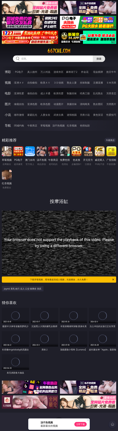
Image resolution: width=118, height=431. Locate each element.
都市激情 (19, 114)
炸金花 (84, 72)
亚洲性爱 (19, 93)
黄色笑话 (98, 114)
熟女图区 (98, 104)
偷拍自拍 (32, 93)
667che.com (58, 51)
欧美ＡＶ (45, 82)
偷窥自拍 (19, 104)
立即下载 (80, 424)
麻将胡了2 (71, 72)
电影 (8, 93)
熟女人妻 (72, 82)
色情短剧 (85, 125)
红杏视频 (72, 125)
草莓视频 (45, 125)
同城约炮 (19, 125)
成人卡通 (45, 93)
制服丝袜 (72, 93)
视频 (8, 82)
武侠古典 (58, 114)
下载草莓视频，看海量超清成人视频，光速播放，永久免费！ (72, 279)
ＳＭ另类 (111, 82)
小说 (8, 115)
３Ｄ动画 (58, 82)
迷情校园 (72, 114)
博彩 (8, 72)
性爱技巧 (111, 114)
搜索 (98, 58)
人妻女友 (45, 114)
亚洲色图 (32, 104)
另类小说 (85, 114)
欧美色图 (45, 104)
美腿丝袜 (72, 104)
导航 (8, 125)
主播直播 (98, 82)
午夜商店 (32, 125)
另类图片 (111, 104)
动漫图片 (58, 104)
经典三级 (85, 93)
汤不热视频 (58, 125)
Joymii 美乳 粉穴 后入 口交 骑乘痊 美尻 (22, 288)
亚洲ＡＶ (19, 82)
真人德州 (32, 72)
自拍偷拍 (32, 82)
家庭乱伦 (32, 114)
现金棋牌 (98, 72)
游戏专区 (58, 72)
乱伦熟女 (98, 93)
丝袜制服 (85, 82)
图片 (8, 104)
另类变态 (111, 93)
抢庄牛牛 (111, 72)
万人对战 (45, 72)
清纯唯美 (85, 104)
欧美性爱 (58, 93)
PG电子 (19, 72)
